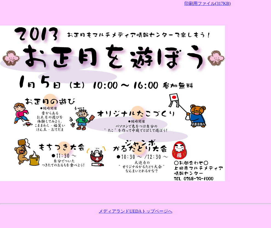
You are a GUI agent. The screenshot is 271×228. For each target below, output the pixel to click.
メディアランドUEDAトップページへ (135, 211)
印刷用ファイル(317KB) (207, 3)
